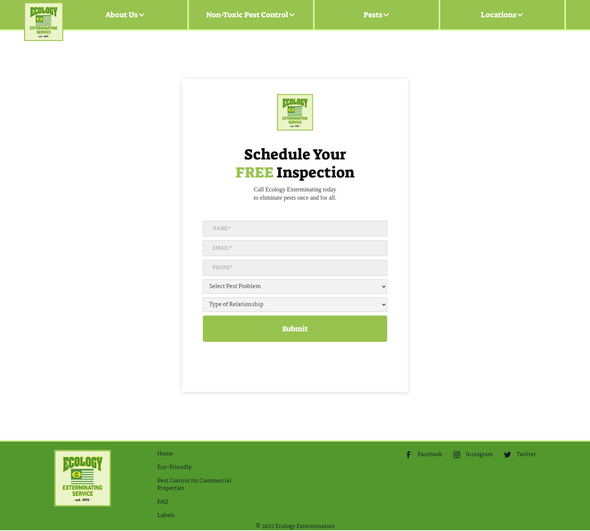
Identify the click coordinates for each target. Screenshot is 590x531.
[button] (125, 14)
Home (165, 453)
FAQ (162, 502)
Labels (166, 515)
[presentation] (260, 356)
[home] (43, 14)
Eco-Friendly (174, 467)
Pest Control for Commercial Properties (194, 484)
